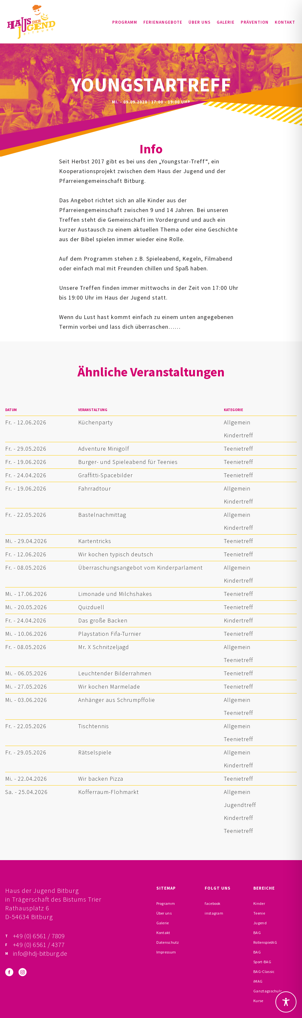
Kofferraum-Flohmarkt (108, 792)
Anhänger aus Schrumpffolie (116, 700)
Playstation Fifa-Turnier (109, 633)
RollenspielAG (265, 942)
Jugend (260, 922)
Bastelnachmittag (102, 514)
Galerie (226, 22)
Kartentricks (94, 541)
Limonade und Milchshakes (115, 594)
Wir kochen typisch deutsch (115, 554)
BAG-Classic (263, 971)
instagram (214, 913)
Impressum (166, 952)
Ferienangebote (162, 22)
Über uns (199, 22)
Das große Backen (102, 620)
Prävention (255, 22)
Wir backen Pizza (100, 778)
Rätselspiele (95, 752)
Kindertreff (238, 435)
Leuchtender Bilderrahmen (114, 673)
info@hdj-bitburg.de (40, 953)
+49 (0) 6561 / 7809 (39, 936)
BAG (257, 932)
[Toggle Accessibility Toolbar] (286, 1002)
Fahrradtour (94, 488)
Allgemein (237, 422)
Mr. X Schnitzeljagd (103, 647)
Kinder (259, 903)
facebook (212, 903)
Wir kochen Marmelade (109, 686)
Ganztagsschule (267, 990)
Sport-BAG (262, 961)
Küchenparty (95, 422)
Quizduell (91, 607)
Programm (124, 22)
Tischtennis (93, 726)
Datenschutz (167, 942)
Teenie (259, 913)
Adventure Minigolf (103, 448)
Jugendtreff (240, 805)
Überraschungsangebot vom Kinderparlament (140, 567)
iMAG (257, 981)
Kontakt (285, 22)
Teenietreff (238, 448)
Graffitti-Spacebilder (105, 475)
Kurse (258, 1000)
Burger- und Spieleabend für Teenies (128, 462)
